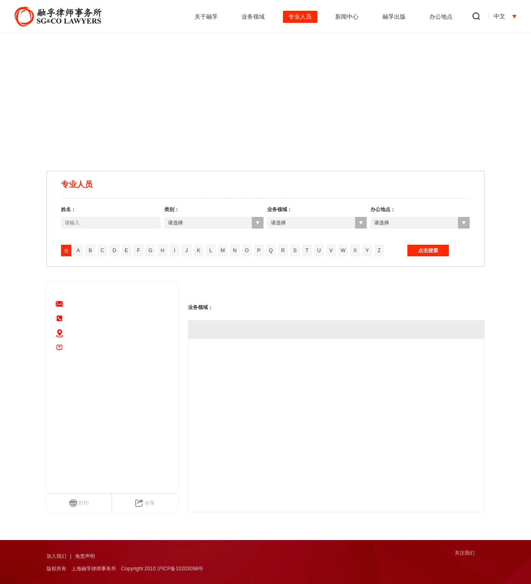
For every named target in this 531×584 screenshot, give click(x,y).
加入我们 (56, 556)
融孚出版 (394, 16)
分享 (145, 503)
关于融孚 (206, 16)
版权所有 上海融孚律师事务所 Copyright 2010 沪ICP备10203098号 (124, 569)
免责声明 (85, 556)
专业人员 (300, 16)
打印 (79, 503)
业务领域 (253, 16)
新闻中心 (346, 16)
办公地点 (441, 16)
